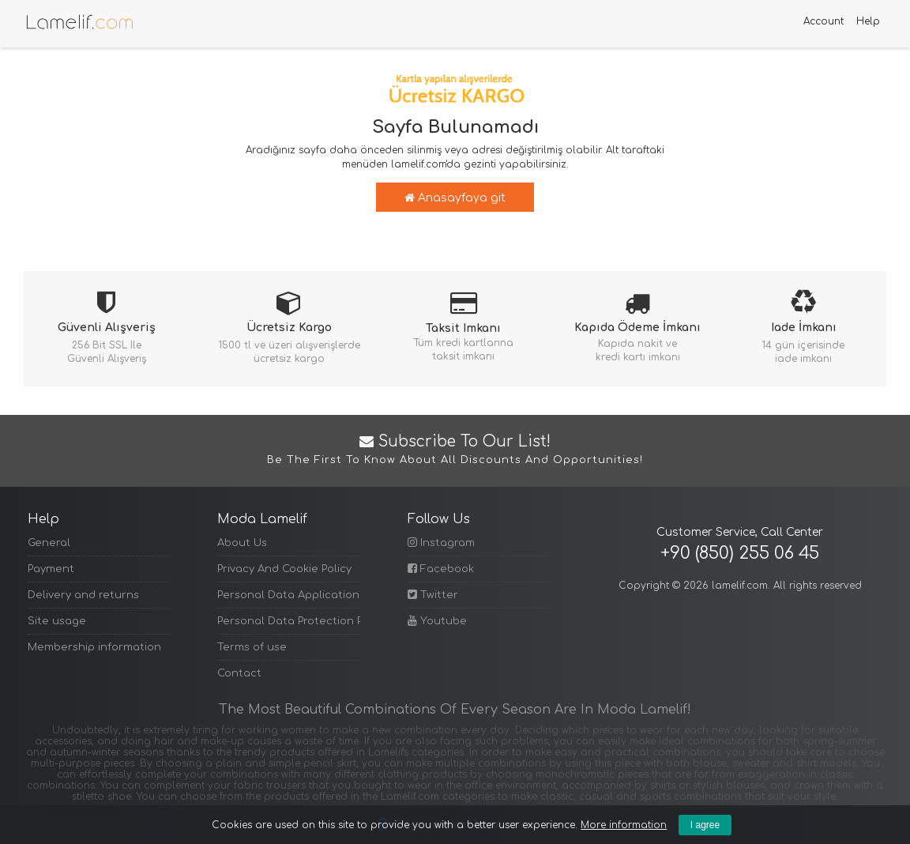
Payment (51, 569)
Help (868, 21)
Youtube (437, 621)
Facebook (441, 569)
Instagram (441, 542)
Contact (239, 673)
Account (823, 21)
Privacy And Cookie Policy (284, 569)
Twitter (433, 595)
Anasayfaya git (455, 198)
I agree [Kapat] (705, 825)
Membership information (94, 647)
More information (624, 825)
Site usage (57, 621)
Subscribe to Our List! (455, 451)
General (49, 542)
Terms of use (252, 647)
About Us (242, 542)
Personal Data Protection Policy (288, 621)
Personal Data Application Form (288, 595)
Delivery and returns (83, 595)
